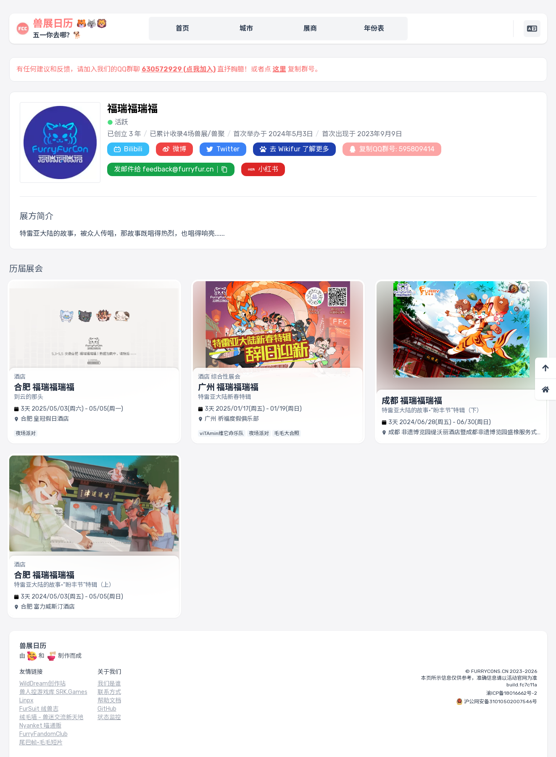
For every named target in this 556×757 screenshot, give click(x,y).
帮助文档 (109, 700)
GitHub (106, 708)
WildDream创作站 (42, 683)
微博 (174, 149)
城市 (246, 28)
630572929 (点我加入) (179, 69)
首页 (182, 28)
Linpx (26, 700)
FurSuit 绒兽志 (38, 708)
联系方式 (109, 692)
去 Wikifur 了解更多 (294, 149)
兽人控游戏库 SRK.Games (53, 692)
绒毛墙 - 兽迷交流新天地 (51, 717)
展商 (310, 28)
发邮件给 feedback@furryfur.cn (164, 169)
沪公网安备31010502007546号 (500, 701)
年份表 (374, 28)
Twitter (223, 149)
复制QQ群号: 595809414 (392, 149)
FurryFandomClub (43, 734)
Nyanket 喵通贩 (40, 725)
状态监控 (109, 717)
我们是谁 (109, 683)
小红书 (263, 169)
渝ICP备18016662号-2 (511, 693)
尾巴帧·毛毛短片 (41, 742)
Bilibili (128, 149)
